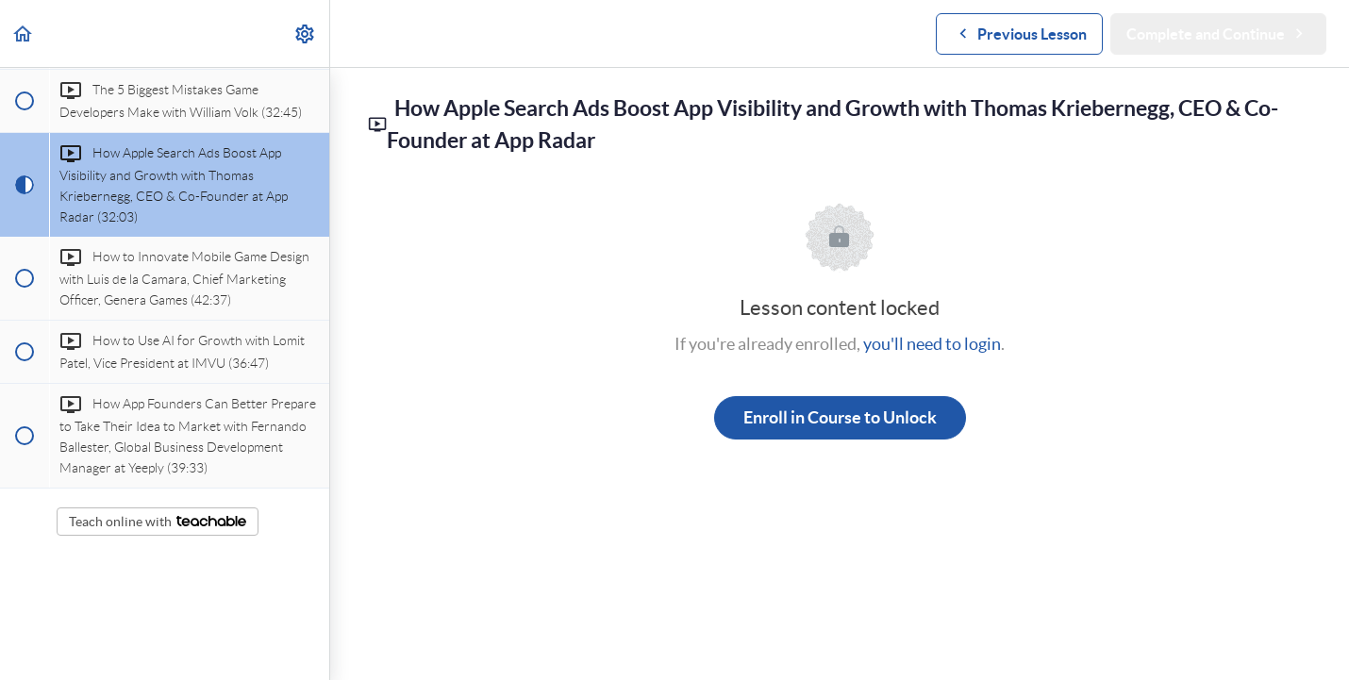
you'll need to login (932, 344)
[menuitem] (305, 33)
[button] (23, 33)
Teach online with (157, 521)
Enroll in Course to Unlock (840, 417)
